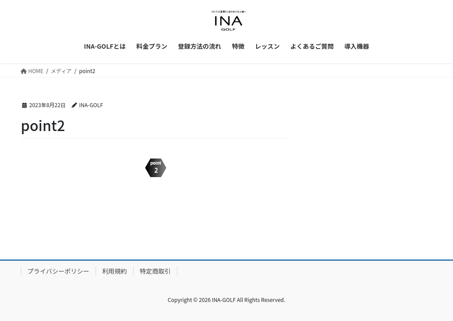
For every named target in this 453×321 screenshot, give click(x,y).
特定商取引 (155, 271)
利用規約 (114, 271)
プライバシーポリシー (58, 271)
